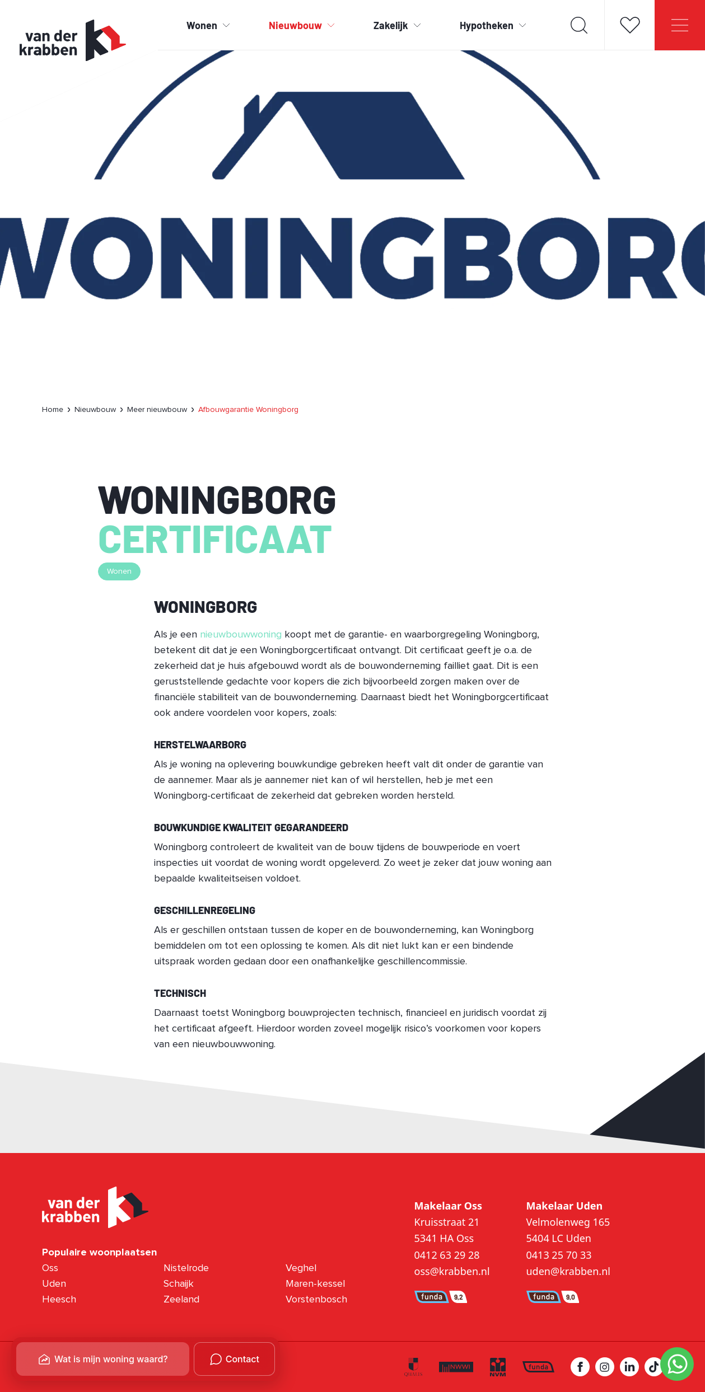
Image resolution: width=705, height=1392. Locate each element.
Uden (54, 1284)
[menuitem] (54, 410)
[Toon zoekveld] (579, 25)
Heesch (59, 1300)
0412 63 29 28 (447, 1255)
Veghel (301, 1268)
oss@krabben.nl (452, 1271)
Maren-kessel (315, 1284)
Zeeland (181, 1300)
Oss (50, 1268)
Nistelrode (186, 1268)
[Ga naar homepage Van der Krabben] (73, 40)
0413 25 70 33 (559, 1255)
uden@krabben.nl (568, 1271)
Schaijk (179, 1284)
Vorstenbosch (316, 1300)
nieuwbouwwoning (241, 635)
